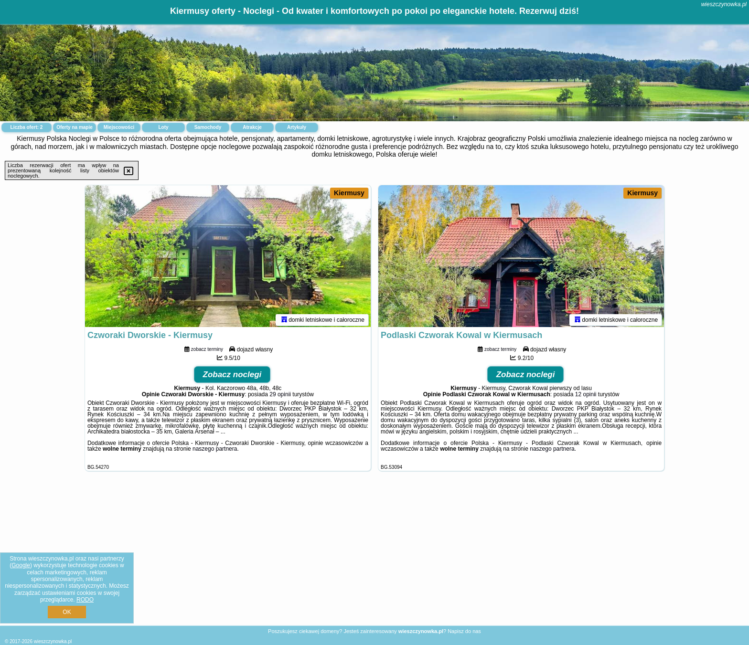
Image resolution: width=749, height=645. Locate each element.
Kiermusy (349, 193)
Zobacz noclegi (232, 376)
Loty (163, 127)
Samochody (208, 127)
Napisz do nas (464, 631)
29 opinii (280, 395)
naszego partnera (215, 450)
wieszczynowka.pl (724, 4)
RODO (85, 599)
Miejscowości (119, 127)
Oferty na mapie (74, 127)
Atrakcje (252, 127)
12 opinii (586, 395)
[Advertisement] (374, 556)
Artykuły (296, 127)
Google (20, 565)
